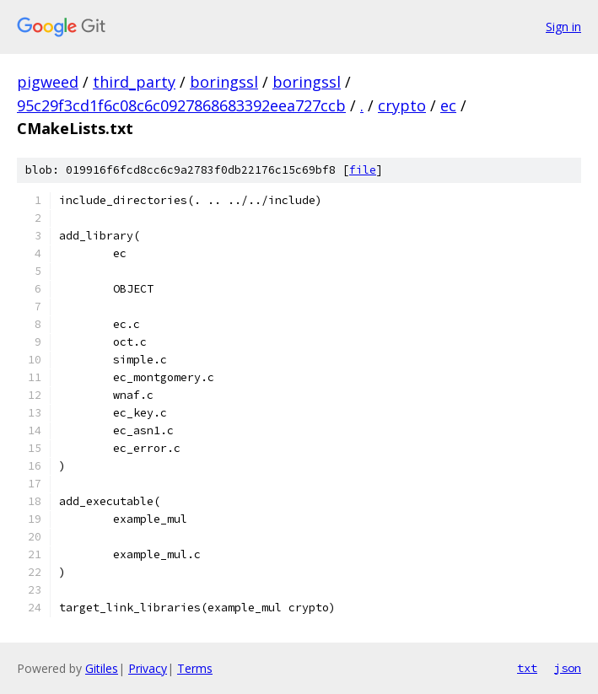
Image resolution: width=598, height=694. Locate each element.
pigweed (47, 82)
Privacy (147, 668)
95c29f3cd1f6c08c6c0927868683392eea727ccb (181, 105)
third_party (134, 82)
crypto (402, 105)
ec (448, 105)
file (362, 170)
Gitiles (101, 668)
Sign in (563, 27)
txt (527, 667)
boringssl (224, 82)
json (567, 667)
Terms (195, 668)
